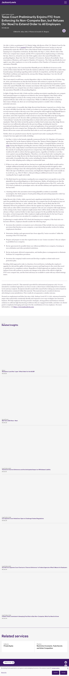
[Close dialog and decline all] (67, 668)
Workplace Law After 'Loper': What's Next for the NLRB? (18, 371)
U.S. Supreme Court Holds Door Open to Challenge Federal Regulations (23, 518)
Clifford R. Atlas (18, 31)
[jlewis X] (65, 665)
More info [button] (3, 672)
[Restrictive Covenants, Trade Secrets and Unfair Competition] (51, 646)
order (8, 145)
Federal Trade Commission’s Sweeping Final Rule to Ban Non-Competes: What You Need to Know (30, 616)
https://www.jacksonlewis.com (23, 307)
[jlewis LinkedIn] (65, 662)
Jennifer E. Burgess (42, 31)
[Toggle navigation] (65, 2)
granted (23, 47)
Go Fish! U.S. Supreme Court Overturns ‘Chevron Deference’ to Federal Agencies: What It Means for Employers (34, 567)
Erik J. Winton (29, 31)
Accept (63, 672)
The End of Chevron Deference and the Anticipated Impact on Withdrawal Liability (26, 469)
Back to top (8, 662)
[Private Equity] (18, 646)
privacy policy (55, 668)
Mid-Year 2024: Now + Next (10, 420)
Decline (56, 672)
